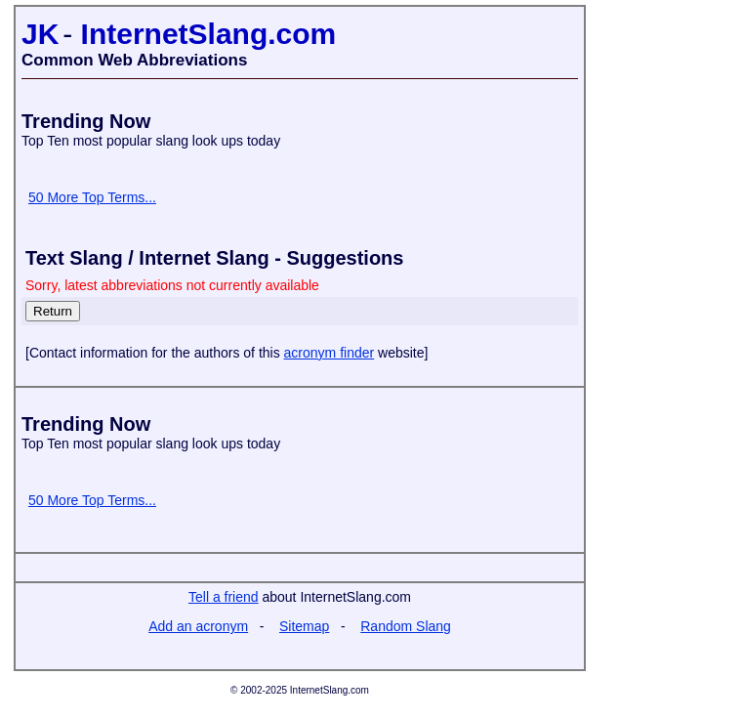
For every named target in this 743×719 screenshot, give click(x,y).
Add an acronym (198, 626)
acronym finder (329, 352)
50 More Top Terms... (92, 197)
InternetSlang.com (209, 34)
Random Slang (405, 626)
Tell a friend (223, 597)
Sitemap (304, 626)
